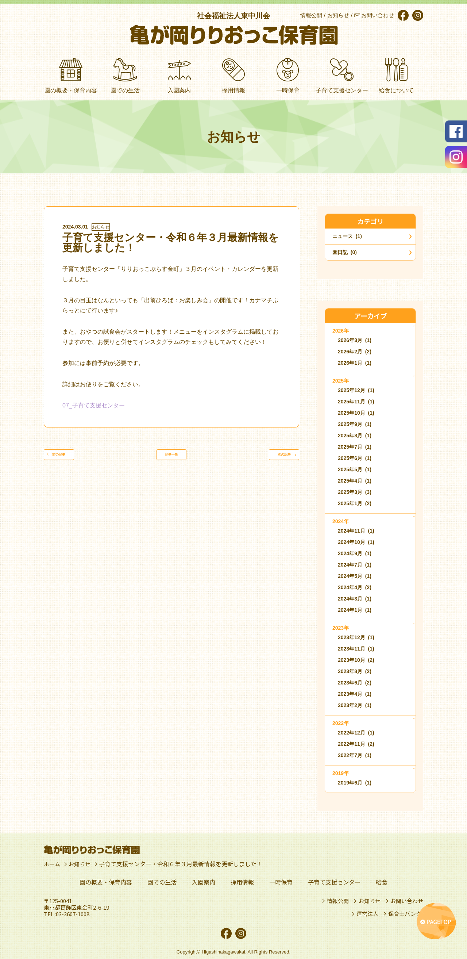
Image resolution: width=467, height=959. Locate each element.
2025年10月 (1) (356, 413)
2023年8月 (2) (354, 671)
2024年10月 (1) (356, 542)
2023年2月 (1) (354, 705)
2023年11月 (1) (356, 649)
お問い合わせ (406, 901)
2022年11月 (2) (356, 744)
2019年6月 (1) (354, 783)
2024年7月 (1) (354, 565)
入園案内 (203, 882)
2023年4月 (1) (354, 694)
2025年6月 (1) (354, 458)
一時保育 (281, 882)
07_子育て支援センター (93, 405)
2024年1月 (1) (354, 610)
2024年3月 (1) (354, 599)
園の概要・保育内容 (106, 882)
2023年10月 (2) (356, 660)
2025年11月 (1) (356, 401)
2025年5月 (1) (354, 469)
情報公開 (338, 901)
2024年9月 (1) (354, 553)
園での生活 (162, 882)
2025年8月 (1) (354, 435)
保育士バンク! (405, 913)
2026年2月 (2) (354, 351)
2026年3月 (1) (354, 340)
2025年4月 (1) (354, 481)
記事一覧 (171, 458)
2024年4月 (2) (354, 587)
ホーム (52, 864)
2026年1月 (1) (354, 363)
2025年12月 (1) (356, 390)
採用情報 (242, 882)
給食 (381, 882)
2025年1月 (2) (354, 503)
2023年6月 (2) (354, 683)
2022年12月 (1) (356, 733)
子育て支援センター (334, 882)
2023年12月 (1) (356, 637)
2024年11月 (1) (356, 531)
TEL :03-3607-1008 (66, 914)
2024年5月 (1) (354, 576)
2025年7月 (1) (354, 447)
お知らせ (100, 227)
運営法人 (367, 913)
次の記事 (271, 458)
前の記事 (71, 458)
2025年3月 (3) (354, 492)
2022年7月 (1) (354, 755)
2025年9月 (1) (354, 424)
